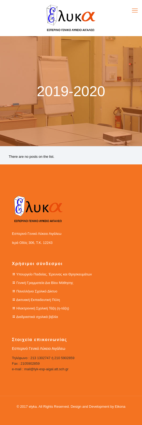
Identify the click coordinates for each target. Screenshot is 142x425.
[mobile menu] (134, 10)
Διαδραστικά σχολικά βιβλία (37, 317)
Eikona (120, 407)
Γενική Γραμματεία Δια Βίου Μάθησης (44, 283)
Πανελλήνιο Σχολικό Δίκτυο (36, 291)
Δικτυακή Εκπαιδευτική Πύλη (38, 300)
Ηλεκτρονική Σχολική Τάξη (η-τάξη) (42, 308)
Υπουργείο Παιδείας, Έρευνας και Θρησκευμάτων (54, 274)
